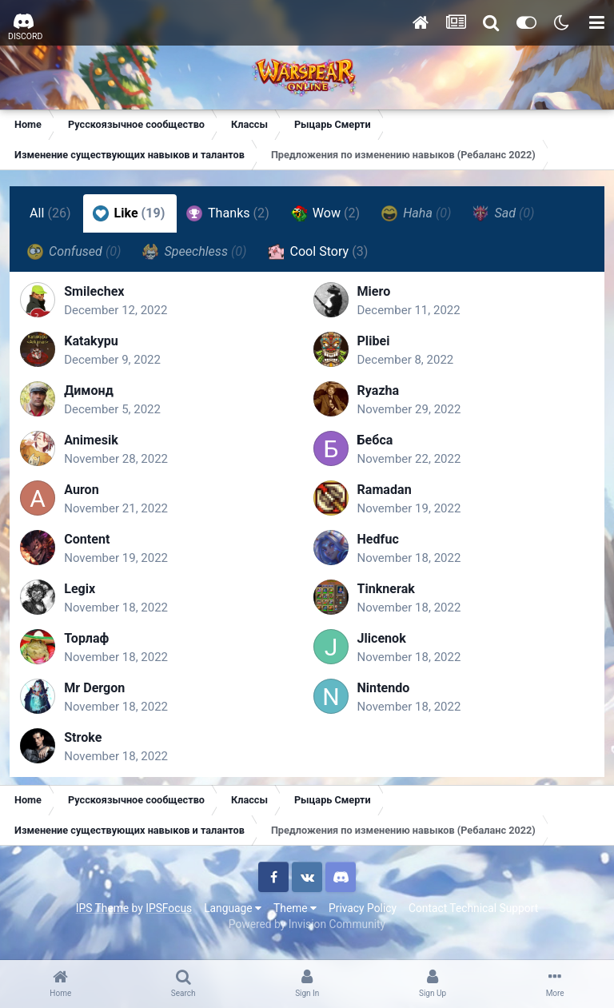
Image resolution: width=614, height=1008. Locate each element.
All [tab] (53, 213)
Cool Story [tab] (320, 252)
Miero (374, 297)
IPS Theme (102, 918)
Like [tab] (131, 213)
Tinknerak (386, 594)
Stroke (91, 743)
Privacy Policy (363, 918)
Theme (295, 918)
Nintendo (383, 693)
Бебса (375, 445)
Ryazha (378, 396)
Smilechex (102, 297)
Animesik (99, 445)
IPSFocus (169, 918)
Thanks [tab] (230, 213)
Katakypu (99, 346)
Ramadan (384, 495)
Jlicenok (381, 643)
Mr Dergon (102, 693)
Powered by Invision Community (307, 935)
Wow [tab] (327, 213)
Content (95, 544)
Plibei (373, 346)
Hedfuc (378, 544)
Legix (87, 594)
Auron (89, 495)
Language (232, 918)
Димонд (97, 396)
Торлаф (94, 643)
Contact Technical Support (473, 918)
